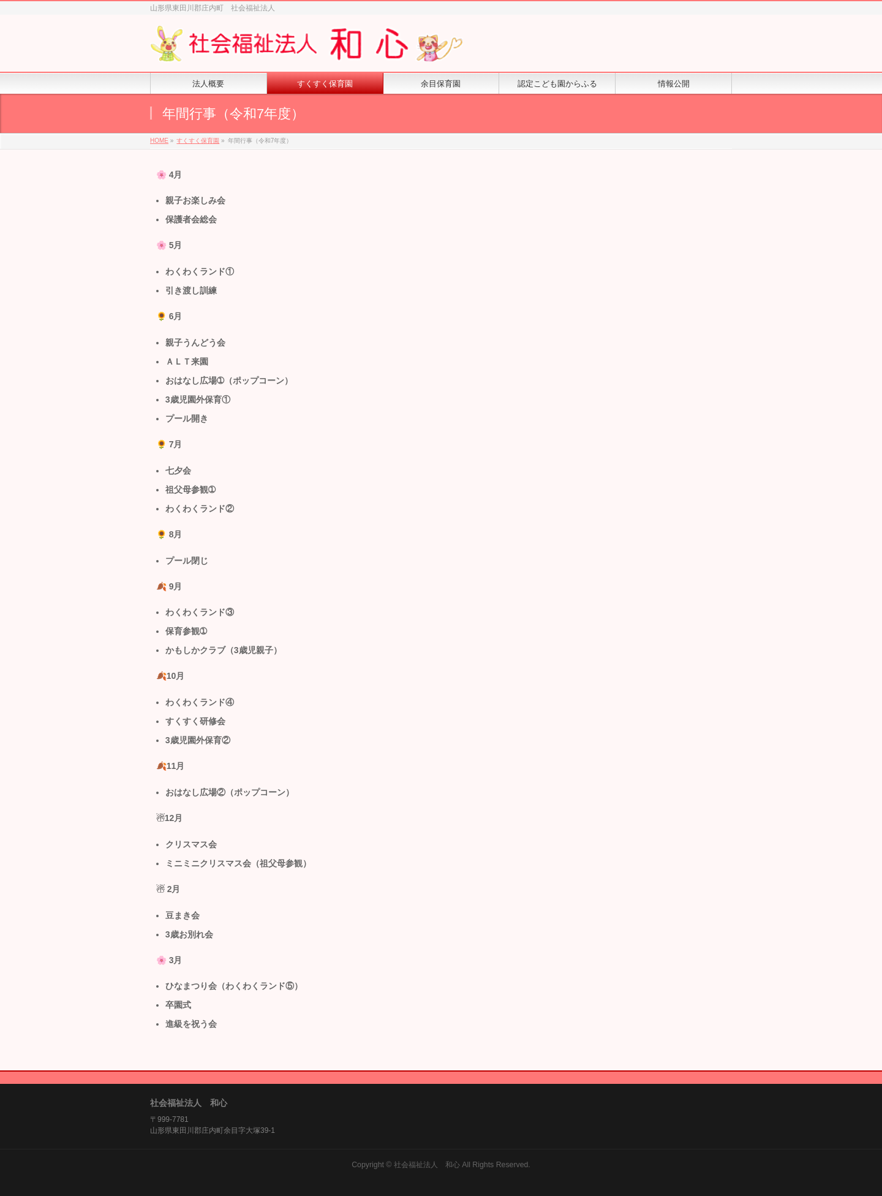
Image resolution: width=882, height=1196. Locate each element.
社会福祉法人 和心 (427, 1164)
